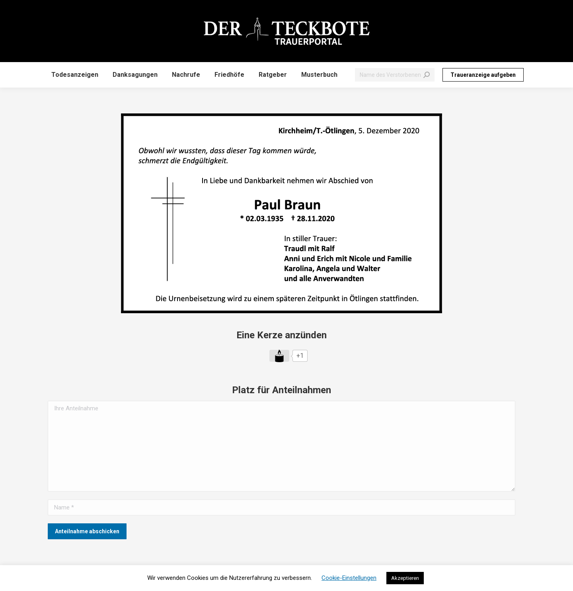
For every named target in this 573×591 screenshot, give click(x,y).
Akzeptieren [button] (405, 578)
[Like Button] (279, 356)
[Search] (395, 75)
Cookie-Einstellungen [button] (349, 577)
